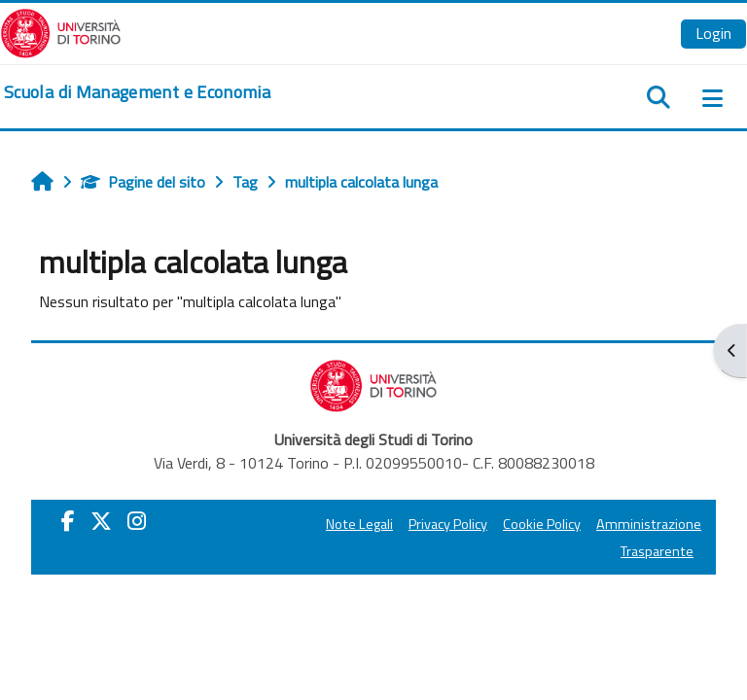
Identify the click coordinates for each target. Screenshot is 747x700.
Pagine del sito (143, 181)
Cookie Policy (542, 524)
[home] (137, 92)
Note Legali (359, 524)
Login (713, 33)
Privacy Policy (448, 524)
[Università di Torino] (61, 31)
